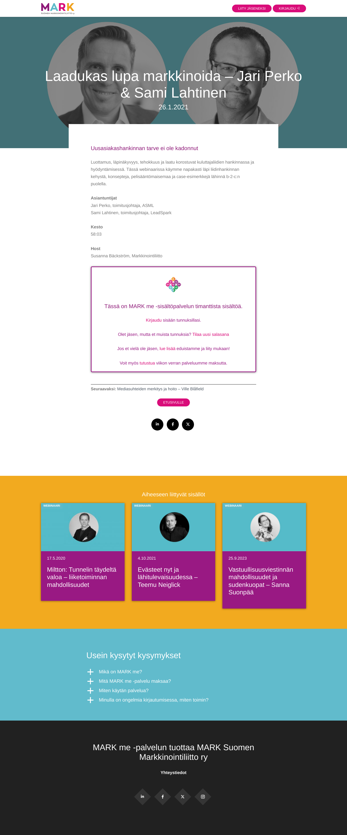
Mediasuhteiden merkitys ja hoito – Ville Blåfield (160, 389)
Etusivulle (173, 402)
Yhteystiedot (173, 772)
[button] (173, 672)
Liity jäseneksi (252, 8)
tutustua (147, 363)
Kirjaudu (154, 320)
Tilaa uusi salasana (210, 334)
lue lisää (167, 348)
